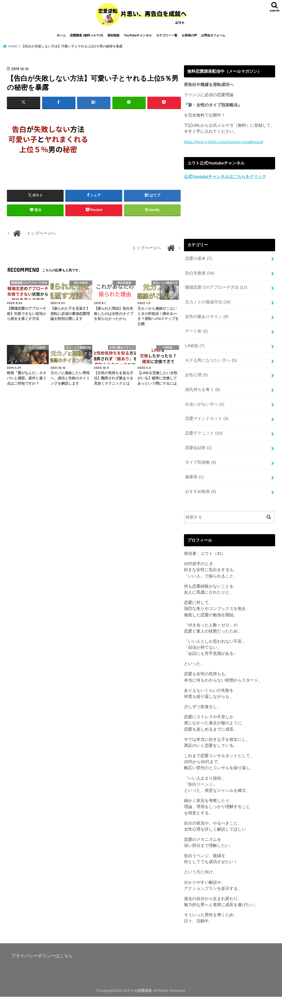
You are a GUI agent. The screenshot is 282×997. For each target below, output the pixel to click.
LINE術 (194, 346)
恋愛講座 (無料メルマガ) (86, 35)
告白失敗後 (199, 273)
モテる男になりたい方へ (211, 360)
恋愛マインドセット (206, 418)
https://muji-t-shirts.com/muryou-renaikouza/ (223, 142)
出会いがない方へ (204, 404)
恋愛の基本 (198, 258)
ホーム (61, 35)
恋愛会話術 (198, 447)
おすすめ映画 (200, 491)
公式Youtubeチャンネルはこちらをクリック (225, 176)
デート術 (196, 331)
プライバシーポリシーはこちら (42, 955)
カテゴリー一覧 (166, 35)
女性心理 (196, 375)
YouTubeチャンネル (138, 35)
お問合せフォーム (213, 35)
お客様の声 (189, 35)
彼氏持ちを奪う (202, 389)
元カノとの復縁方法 (208, 302)
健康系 (194, 477)
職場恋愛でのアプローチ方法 (216, 287)
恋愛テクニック (204, 433)
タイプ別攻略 (200, 462)
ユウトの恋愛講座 (137, 990)
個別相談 (113, 35)
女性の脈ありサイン (206, 316)
